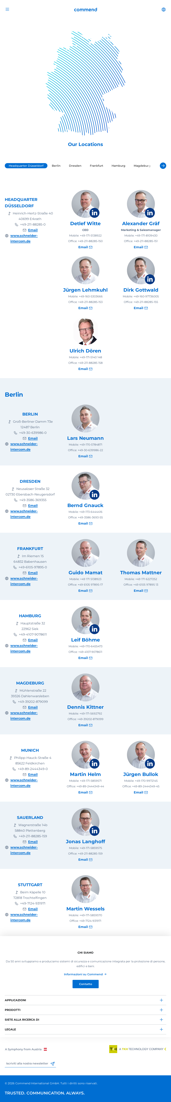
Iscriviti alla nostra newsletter (30, 1064)
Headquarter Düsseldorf (26, 165)
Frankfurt (96, 165)
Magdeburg (142, 165)
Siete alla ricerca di (22, 1019)
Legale (10, 1029)
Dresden (75, 165)
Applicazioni (15, 1000)
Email (33, 230)
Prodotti (13, 1010)
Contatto (85, 984)
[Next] (163, 166)
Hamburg (118, 165)
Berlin (56, 165)
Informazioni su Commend (83, 974)
